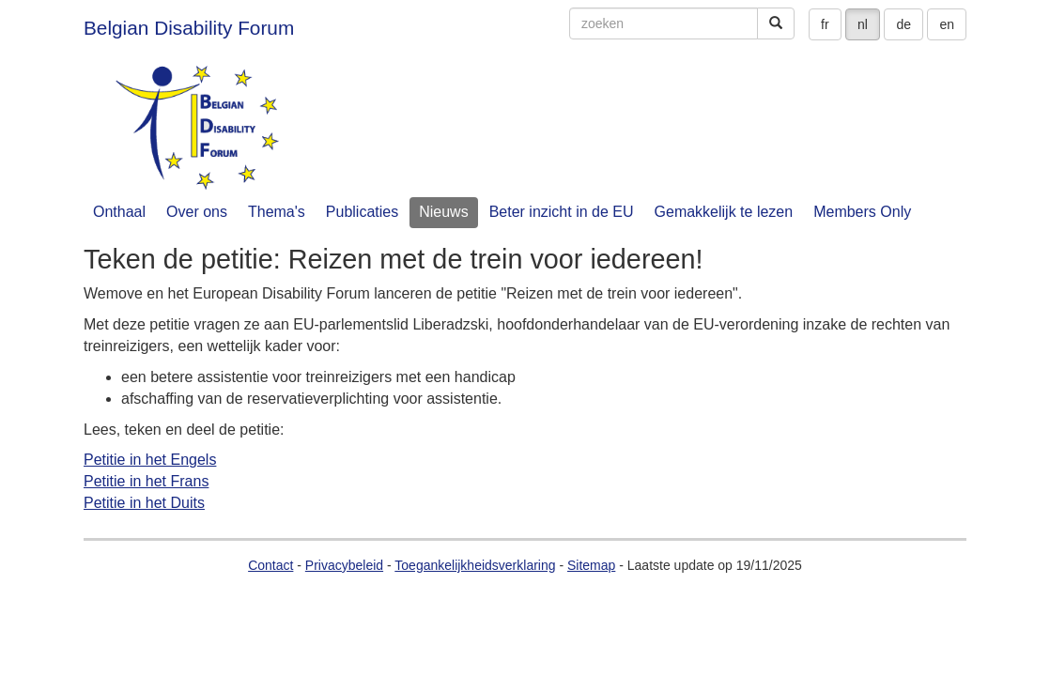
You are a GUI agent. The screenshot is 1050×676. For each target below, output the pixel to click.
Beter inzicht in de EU (561, 212)
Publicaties (362, 212)
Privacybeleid (344, 565)
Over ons (196, 212)
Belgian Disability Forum (189, 27)
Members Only (862, 212)
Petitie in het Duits (144, 503)
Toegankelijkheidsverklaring (474, 565)
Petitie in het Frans (146, 481)
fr (825, 24)
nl (862, 24)
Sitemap (591, 565)
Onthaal (119, 212)
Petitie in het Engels (150, 460)
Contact (270, 565)
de (903, 24)
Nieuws (443, 212)
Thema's (276, 212)
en (946, 24)
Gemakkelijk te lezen (724, 212)
